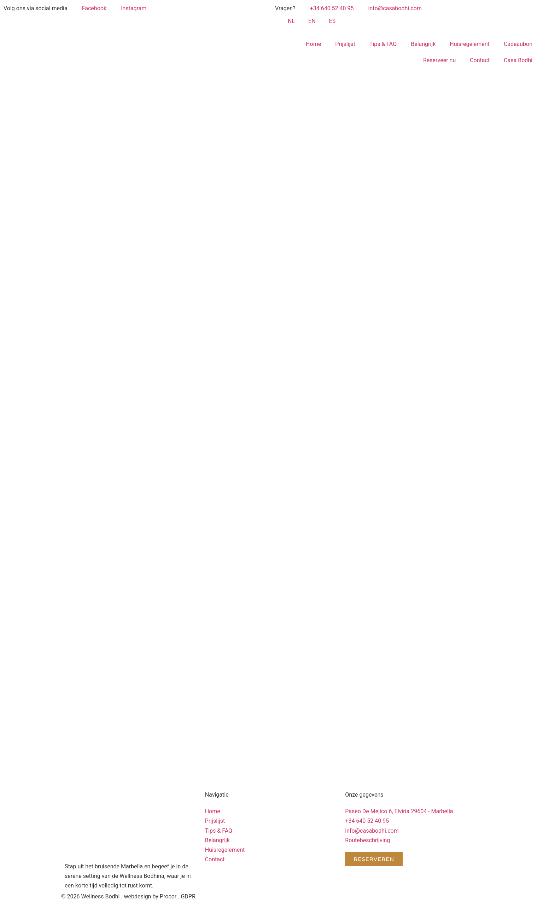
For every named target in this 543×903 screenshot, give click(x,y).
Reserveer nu (439, 60)
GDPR (188, 896)
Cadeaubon (518, 44)
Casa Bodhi (518, 60)
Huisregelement (470, 44)
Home (313, 44)
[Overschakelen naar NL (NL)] (288, 21)
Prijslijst (345, 44)
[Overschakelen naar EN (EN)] (308, 21)
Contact (480, 60)
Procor (168, 896)
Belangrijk (423, 44)
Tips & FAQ (383, 44)
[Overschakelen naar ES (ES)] (329, 21)
